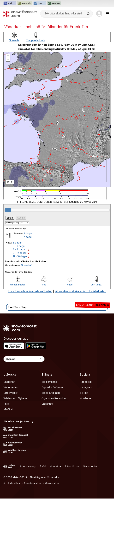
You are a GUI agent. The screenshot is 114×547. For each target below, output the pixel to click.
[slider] (8, 258)
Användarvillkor (11, 531)
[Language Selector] (24, 407)
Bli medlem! (26, 313)
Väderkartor (10, 435)
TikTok (84, 441)
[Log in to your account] (99, 13)
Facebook (86, 430)
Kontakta (55, 515)
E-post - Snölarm (52, 435)
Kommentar (90, 515)
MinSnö (8, 457)
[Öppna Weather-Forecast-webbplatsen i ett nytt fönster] (54, 3)
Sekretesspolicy (32, 531)
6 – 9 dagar (19, 297)
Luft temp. (96, 333)
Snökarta (14, 88)
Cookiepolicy (52, 531)
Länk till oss (72, 515)
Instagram (86, 435)
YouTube (85, 446)
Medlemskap (49, 430)
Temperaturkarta (35, 88)
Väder (70, 333)
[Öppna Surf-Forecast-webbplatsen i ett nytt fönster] (9, 3)
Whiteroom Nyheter (15, 446)
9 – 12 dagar (19, 301)
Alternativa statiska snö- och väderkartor (80, 339)
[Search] (89, 14)
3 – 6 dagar (19, 294)
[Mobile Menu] (107, 13)
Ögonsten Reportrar (53, 446)
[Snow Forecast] (20, 13)
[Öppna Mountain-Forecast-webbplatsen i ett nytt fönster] (24, 3)
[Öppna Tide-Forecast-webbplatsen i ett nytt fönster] (39, 3)
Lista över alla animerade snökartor (30, 339)
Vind (43, 333)
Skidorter (9, 430)
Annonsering (27, 515)
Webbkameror (17, 333)
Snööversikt (10, 441)
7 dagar (27, 285)
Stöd (43, 515)
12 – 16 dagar (20, 304)
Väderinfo (47, 452)
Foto (6, 452)
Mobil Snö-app (50, 441)
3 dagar (27, 281)
